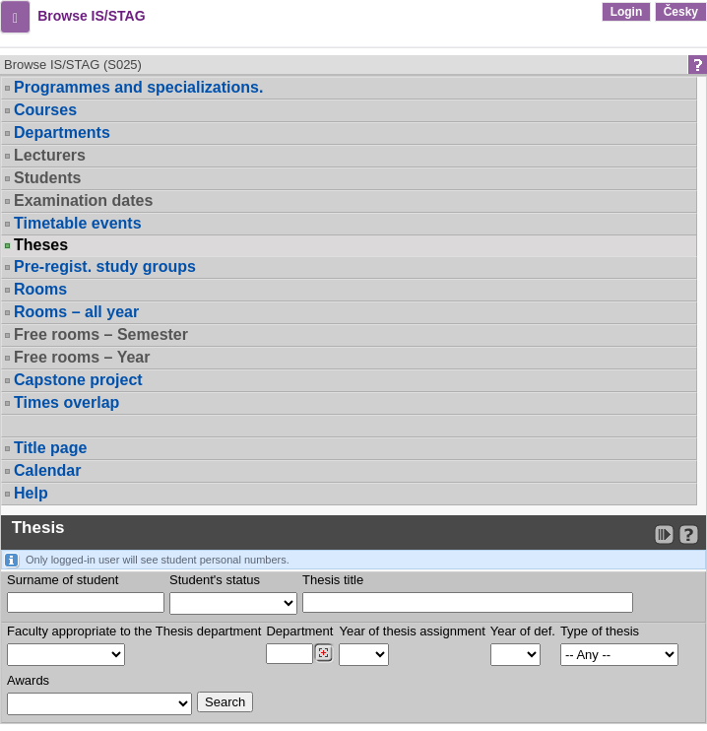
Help (31, 493)
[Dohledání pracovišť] (323, 653)
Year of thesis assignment (411, 631)
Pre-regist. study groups (105, 266)
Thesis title (332, 579)
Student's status (214, 579)
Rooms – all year (76, 311)
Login (627, 12)
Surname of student (62, 579)
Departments (62, 132)
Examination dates (83, 200)
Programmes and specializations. (138, 87)
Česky (681, 12)
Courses (45, 109)
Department (299, 631)
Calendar (47, 470)
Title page (50, 447)
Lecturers (50, 155)
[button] (15, 16)
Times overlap (66, 402)
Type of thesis (599, 631)
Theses (41, 245)
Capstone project (78, 379)
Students (47, 177)
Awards (28, 680)
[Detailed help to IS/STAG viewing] (688, 534)
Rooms (40, 289)
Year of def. (522, 631)
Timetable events (78, 223)
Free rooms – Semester (101, 334)
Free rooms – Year (82, 357)
